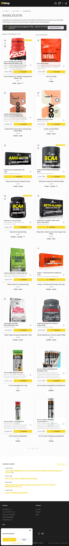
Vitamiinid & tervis (55, 377)
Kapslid (18, 173)
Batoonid (6, 374)
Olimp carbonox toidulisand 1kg (15, 273)
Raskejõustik (16, 65)
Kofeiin (6, 65)
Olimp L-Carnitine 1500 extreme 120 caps (49, 274)
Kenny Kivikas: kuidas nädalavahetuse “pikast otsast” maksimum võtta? (31, 485)
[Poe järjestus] (50, 35)
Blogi (37, 514)
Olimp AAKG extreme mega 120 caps (14, 171)
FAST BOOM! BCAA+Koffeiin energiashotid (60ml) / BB (13, 63)
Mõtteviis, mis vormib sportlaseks (21, 479)
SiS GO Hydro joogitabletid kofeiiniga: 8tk (47, 370)
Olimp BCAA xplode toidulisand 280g (48, 171)
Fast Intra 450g (42, 64)
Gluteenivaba (8, 118)
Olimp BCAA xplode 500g (12, 221)
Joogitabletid (54, 373)
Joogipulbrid (7, 275)
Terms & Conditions (53, 543)
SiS (18, 388)
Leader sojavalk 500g (45, 119)
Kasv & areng (16, 118)
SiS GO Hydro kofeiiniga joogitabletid (45, 420)
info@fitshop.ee (7, 520)
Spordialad (16, 11)
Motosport (23, 67)
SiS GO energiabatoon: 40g (13, 373)
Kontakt (38, 509)
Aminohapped (41, 65)
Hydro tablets (45, 377)
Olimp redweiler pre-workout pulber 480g (47, 324)
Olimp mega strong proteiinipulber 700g (11, 324)
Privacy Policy (64, 543)
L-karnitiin (40, 276)
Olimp (18, 184)
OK (9, 540)
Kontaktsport (15, 67)
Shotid (5, 68)
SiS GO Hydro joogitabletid (14, 421)
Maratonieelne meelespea (16, 493)
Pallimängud (7, 67)
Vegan (39, 68)
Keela (24, 540)
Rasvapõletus (47, 276)
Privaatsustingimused (17, 543)
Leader (18, 133)
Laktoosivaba (13, 374)
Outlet (10, 65)
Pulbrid (43, 68)
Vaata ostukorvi (55, 28)
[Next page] (41, 449)
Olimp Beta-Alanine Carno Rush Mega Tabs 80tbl (48, 221)
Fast (18, 81)
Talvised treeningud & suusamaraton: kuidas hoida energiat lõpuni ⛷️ (33, 471)
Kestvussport (24, 65)
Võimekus (22, 121)
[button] (30, 530)
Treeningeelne (14, 377)
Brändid (38, 512)
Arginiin (6, 173)
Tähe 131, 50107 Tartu (9, 512)
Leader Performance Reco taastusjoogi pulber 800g (13, 115)
